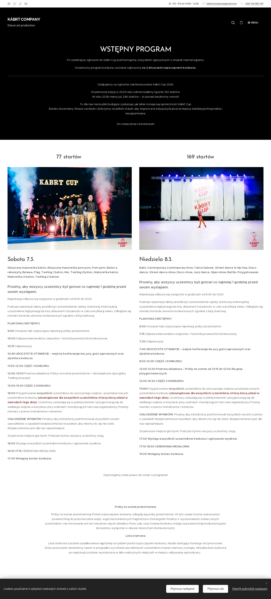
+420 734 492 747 (254, 3)
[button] (233, 22)
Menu (253, 22)
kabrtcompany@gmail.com (221, 3)
